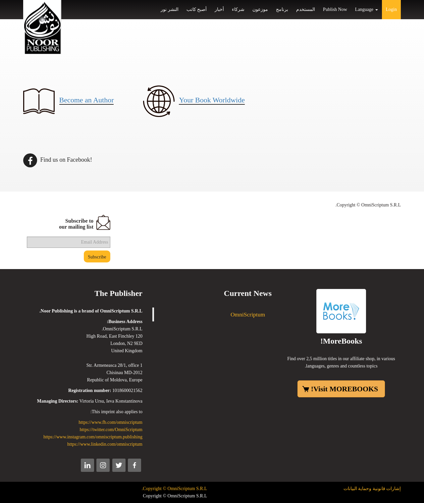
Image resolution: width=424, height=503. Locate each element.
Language (366, 9)
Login (391, 9)
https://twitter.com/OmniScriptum (111, 429)
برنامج (282, 9)
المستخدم (305, 9)
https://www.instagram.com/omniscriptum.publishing (92, 436)
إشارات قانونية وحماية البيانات (372, 488)
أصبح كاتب (196, 9)
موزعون (260, 9)
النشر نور (170, 9)
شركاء (238, 9)
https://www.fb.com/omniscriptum (110, 422)
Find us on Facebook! (57, 159)
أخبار (219, 9)
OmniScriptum (248, 314)
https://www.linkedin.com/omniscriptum (104, 444)
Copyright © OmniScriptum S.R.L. (174, 488)
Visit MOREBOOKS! (344, 389)
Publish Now (335, 9)
